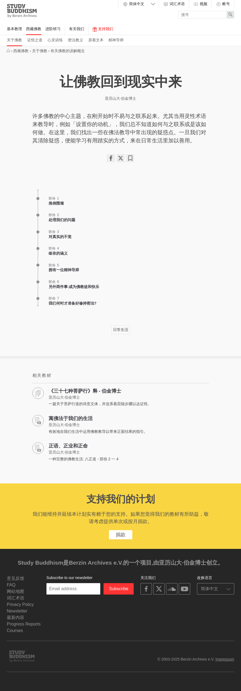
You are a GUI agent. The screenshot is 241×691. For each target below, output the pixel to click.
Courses (15, 630)
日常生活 (120, 329)
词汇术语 (174, 4)
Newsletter (17, 611)
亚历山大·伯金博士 (120, 98)
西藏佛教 (33, 29)
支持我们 (103, 29)
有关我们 (76, 29)
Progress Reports (24, 624)
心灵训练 (55, 40)
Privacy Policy (20, 604)
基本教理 (14, 29)
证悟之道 (34, 40)
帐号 (223, 4)
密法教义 (75, 40)
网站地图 (15, 591)
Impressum (224, 659)
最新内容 (15, 617)
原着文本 (96, 40)
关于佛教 (14, 40)
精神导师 (116, 40)
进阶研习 (53, 29)
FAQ (11, 585)
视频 (200, 4)
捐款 (121, 534)
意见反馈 (15, 578)
